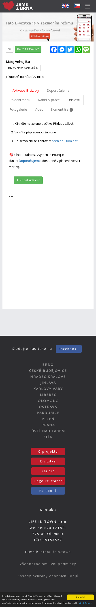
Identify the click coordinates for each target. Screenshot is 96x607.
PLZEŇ (48, 418)
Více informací (85, 603)
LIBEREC (48, 394)
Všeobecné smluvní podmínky (48, 563)
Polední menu (19, 99)
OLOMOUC (48, 400)
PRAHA (48, 425)
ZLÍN (48, 437)
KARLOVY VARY (48, 388)
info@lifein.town (55, 551)
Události (73, 99)
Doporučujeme (58, 90)
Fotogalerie (18, 109)
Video (39, 109)
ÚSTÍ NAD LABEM (48, 431)
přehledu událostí (65, 141)
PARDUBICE (48, 412)
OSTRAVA (48, 406)
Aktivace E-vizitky (26, 90)
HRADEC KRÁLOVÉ (48, 376)
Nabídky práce (49, 99)
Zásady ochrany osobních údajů (48, 576)
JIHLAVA (48, 382)
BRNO (48, 364)
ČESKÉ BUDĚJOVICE (48, 370)
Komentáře (62, 109)
